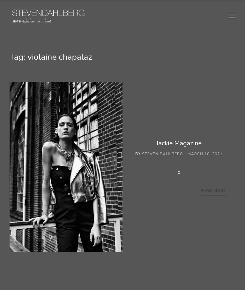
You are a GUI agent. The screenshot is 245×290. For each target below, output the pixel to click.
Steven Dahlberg (162, 153)
